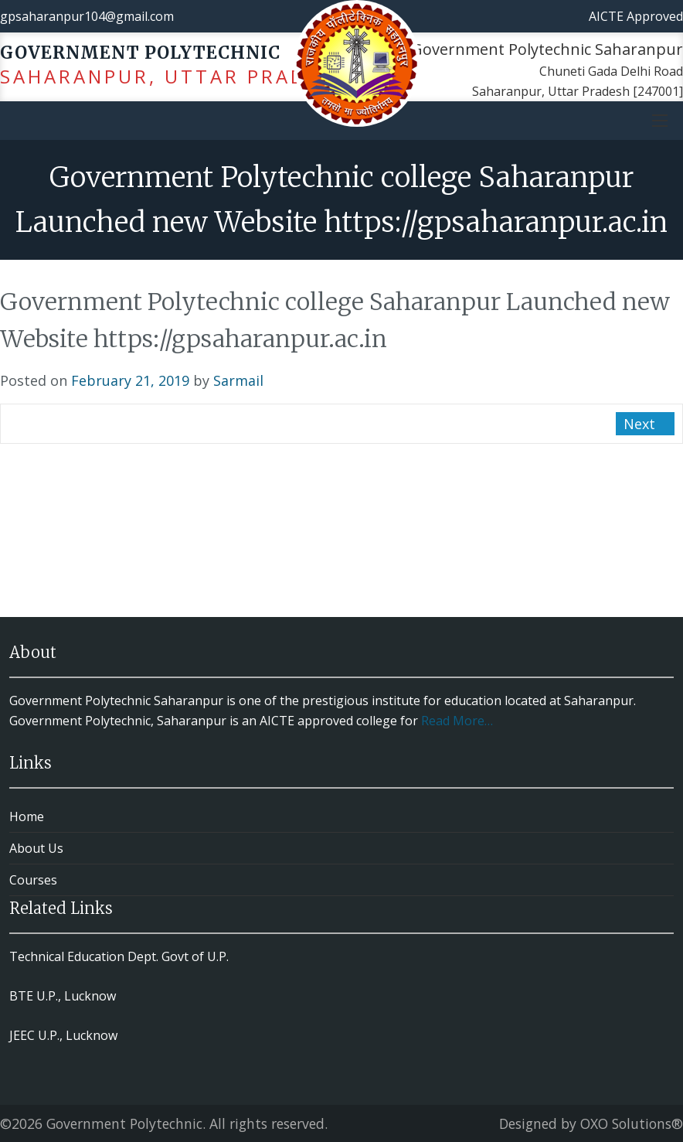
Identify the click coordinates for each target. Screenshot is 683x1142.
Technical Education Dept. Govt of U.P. (119, 956)
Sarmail (238, 380)
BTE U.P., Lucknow (62, 995)
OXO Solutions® (631, 1123)
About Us (36, 848)
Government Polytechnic (124, 1123)
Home (26, 816)
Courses (33, 879)
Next (641, 423)
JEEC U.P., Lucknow (63, 1035)
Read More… (457, 720)
